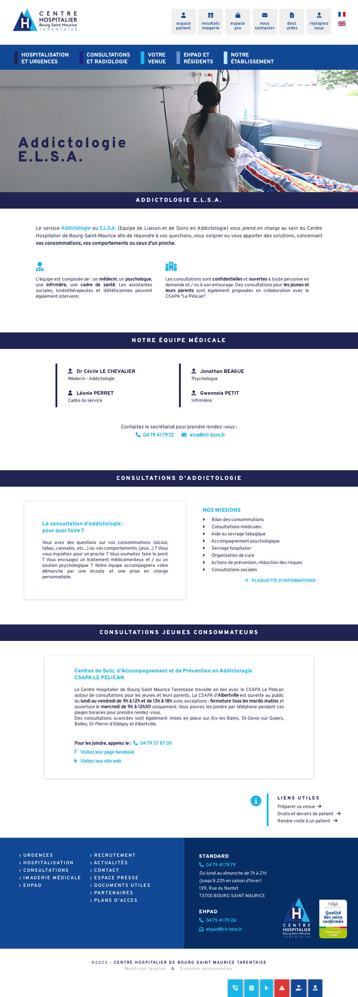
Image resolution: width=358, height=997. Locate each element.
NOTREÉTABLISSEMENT (252, 58)
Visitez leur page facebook (104, 752)
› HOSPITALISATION (46, 863)
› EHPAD (30, 886)
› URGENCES (36, 856)
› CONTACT (105, 871)
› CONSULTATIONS (44, 871)
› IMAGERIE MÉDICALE (50, 878)
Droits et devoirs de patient (308, 814)
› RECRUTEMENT (113, 856)
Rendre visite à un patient (307, 821)
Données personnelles (206, 968)
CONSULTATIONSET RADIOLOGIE (108, 58)
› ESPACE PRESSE (114, 878)
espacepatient (183, 26)
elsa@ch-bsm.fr (203, 435)
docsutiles (291, 26)
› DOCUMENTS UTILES (120, 886)
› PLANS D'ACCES (114, 901)
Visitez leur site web (97, 761)
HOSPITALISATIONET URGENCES (45, 58)
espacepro (238, 26)
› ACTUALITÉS (109, 863)
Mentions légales (145, 968)
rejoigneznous (319, 26)
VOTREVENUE (157, 58)
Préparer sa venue (299, 807)
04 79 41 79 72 (155, 435)
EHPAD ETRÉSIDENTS (198, 58)
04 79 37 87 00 (153, 743)
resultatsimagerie (211, 26)
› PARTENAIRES (112, 893)
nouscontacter (265, 26)
